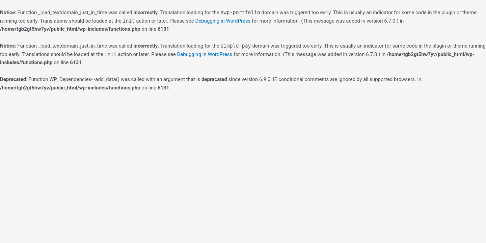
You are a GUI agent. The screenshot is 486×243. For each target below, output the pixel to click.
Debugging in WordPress (222, 21)
